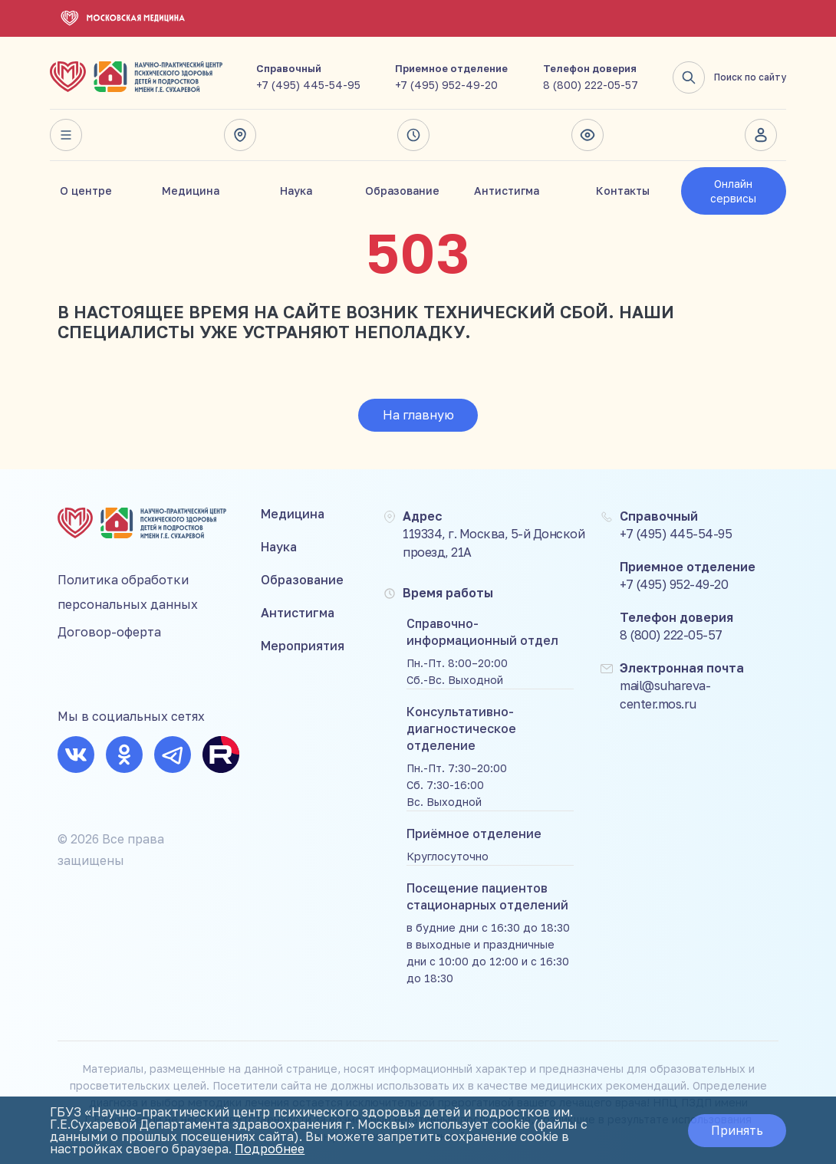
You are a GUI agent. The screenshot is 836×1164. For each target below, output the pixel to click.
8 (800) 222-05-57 (590, 84)
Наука (296, 190)
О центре (86, 190)
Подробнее (269, 1148)
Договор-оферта (109, 632)
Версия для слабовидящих (587, 135)
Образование (402, 190)
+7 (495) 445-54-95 (308, 84)
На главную (418, 415)
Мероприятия (302, 646)
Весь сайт (66, 135)
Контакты (623, 190)
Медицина (190, 190)
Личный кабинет (761, 135)
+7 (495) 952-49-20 (446, 84)
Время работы (413, 135)
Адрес (240, 135)
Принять (737, 1130)
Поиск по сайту (729, 77)
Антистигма (506, 190)
